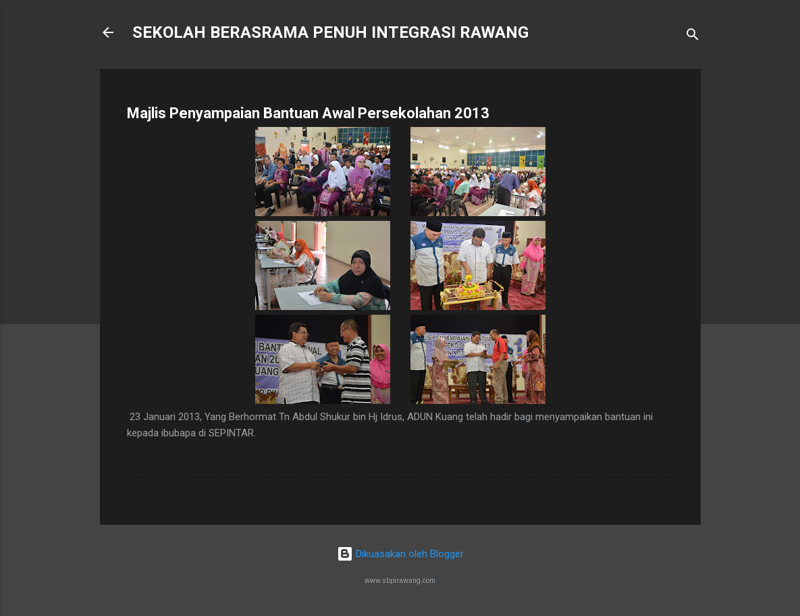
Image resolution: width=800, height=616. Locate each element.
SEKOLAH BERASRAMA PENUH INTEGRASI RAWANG (330, 32)
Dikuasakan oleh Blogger (400, 554)
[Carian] (693, 36)
